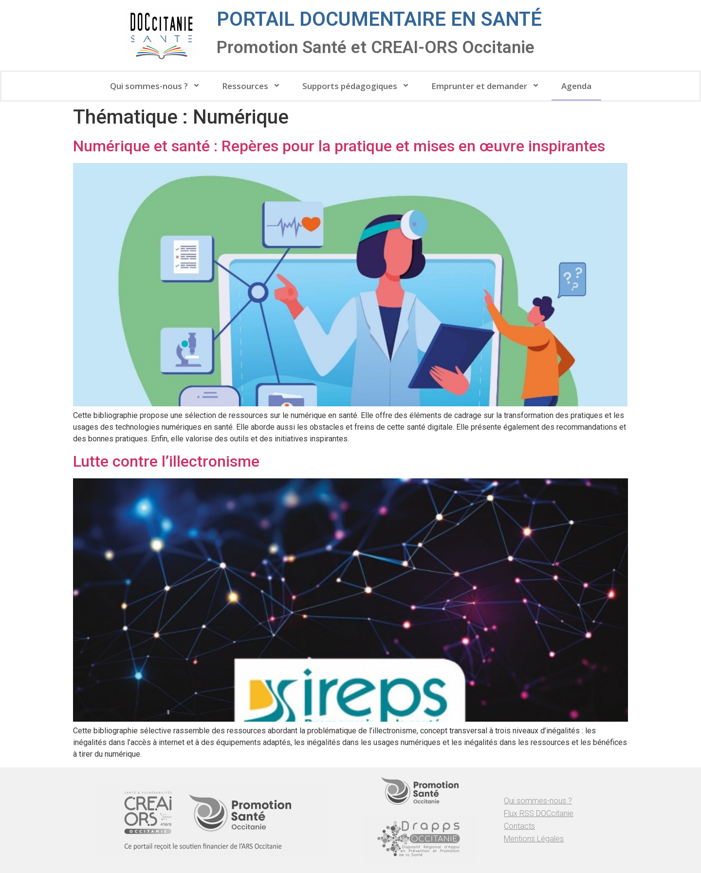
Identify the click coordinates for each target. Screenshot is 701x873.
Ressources (252, 85)
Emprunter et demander (486, 85)
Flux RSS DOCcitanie (538, 813)
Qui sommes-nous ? (156, 85)
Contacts (519, 826)
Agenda (576, 85)
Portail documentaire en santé (379, 19)
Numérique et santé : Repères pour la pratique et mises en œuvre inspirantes (339, 146)
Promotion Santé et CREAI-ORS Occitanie (376, 47)
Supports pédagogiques (357, 85)
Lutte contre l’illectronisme (166, 461)
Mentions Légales (534, 838)
